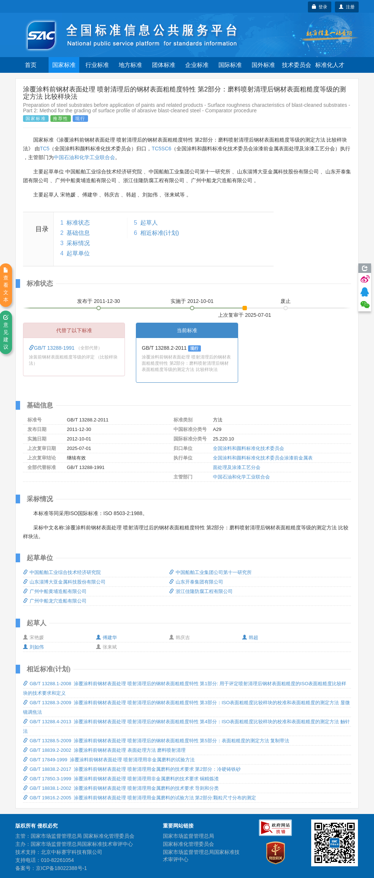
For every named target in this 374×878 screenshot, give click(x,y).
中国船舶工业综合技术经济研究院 (62, 572)
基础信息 (78, 233)
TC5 (44, 148)
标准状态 (78, 223)
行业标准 (97, 65)
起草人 (149, 223)
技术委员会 (296, 65)
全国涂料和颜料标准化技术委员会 (248, 448)
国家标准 (64, 65)
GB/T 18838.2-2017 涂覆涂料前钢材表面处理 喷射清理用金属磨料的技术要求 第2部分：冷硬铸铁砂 (132, 769)
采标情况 (78, 243)
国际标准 (230, 65)
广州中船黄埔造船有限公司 (55, 591)
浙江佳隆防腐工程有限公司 (201, 591)
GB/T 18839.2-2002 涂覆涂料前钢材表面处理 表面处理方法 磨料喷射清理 (104, 750)
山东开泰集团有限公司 (196, 582)
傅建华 (106, 637)
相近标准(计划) (159, 233)
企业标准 (197, 65)
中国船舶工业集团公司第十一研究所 (210, 572)
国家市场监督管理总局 (188, 836)
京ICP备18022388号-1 (61, 868)
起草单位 (78, 253)
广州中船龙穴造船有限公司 (55, 601)
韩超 (250, 637)
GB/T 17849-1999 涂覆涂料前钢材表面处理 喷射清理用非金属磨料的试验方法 (109, 759)
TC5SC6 (161, 148)
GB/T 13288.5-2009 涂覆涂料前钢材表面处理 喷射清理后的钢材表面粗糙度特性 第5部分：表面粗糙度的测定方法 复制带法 (156, 740)
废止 (285, 301)
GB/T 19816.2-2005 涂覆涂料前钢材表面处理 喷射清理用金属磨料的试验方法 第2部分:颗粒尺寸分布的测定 (139, 797)
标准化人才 (329, 65)
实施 (192, 301)
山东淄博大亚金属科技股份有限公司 (64, 582)
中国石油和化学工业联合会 (84, 157)
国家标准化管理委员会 (188, 844)
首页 (31, 65)
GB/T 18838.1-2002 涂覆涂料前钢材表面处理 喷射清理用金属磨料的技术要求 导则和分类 (121, 788)
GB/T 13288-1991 (52, 348)
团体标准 (163, 65)
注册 (347, 7)
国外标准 (263, 65)
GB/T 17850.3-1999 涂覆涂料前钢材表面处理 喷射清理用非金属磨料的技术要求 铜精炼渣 (121, 778)
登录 (320, 7)
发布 (98, 301)
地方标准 (130, 65)
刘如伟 (33, 647)
